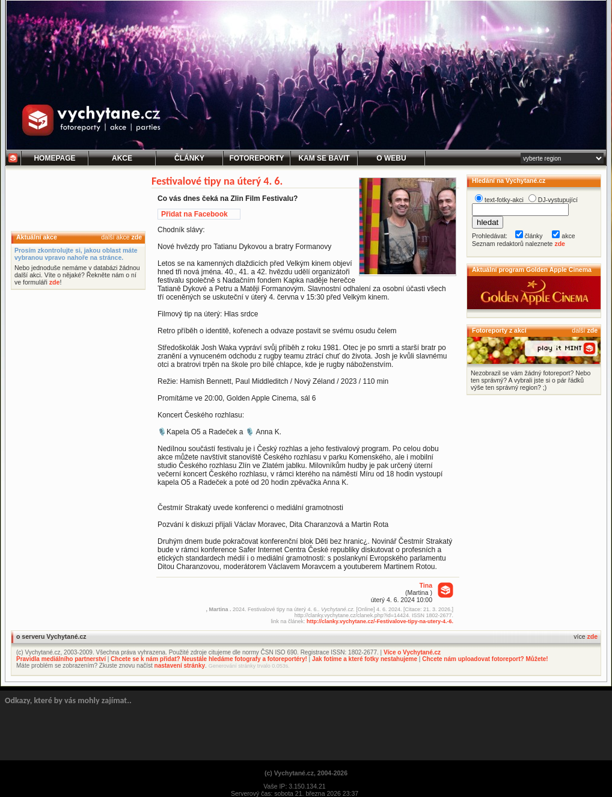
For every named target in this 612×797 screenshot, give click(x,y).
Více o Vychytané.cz (412, 652)
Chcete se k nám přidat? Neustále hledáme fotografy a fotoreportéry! (209, 659)
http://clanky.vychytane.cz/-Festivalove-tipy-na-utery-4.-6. (380, 621)
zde (136, 237)
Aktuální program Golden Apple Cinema (532, 269)
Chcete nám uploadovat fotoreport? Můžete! (485, 659)
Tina (426, 585)
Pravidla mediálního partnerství (61, 659)
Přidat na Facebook (194, 214)
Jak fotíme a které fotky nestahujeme (364, 659)
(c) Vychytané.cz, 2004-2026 (306, 773)
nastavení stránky (180, 665)
